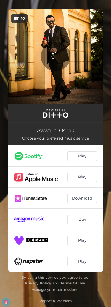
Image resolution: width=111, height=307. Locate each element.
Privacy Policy (38, 283)
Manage (38, 289)
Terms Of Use (72, 283)
